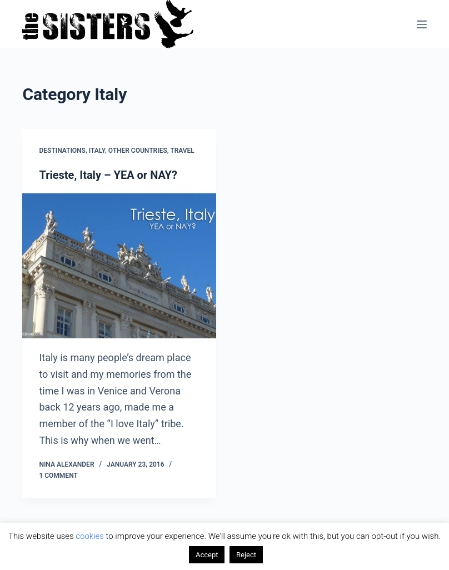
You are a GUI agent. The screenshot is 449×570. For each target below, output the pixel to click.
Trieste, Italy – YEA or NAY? (108, 175)
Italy (97, 150)
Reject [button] (246, 555)
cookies (90, 536)
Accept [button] (207, 555)
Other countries (137, 150)
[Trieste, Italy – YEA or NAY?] (119, 265)
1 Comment (58, 475)
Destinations (62, 150)
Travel (182, 150)
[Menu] (422, 24)
